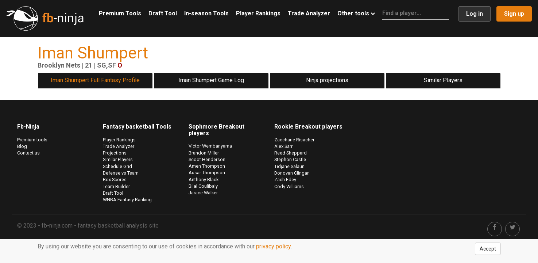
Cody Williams (289, 186)
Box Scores (115, 179)
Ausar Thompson (207, 172)
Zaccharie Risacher (294, 139)
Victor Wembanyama (210, 146)
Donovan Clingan (292, 173)
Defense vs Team (121, 173)
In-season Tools (206, 13)
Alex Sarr (283, 146)
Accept (488, 249)
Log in (474, 13)
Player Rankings (258, 13)
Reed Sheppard (290, 153)
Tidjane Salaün (289, 166)
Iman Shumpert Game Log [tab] (211, 80)
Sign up (514, 13)
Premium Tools (120, 13)
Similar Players (443, 80)
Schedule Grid (117, 166)
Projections (115, 153)
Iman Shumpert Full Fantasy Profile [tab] (95, 80)
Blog (22, 146)
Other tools (356, 13)
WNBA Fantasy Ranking (127, 199)
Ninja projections (327, 80)
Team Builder (116, 186)
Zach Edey (285, 179)
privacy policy (273, 246)
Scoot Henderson (207, 159)
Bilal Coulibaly (203, 186)
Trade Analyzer (309, 13)
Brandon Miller (204, 153)
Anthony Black (203, 179)
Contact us (28, 153)
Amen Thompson (207, 166)
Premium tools (32, 139)
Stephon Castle (290, 159)
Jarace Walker (203, 192)
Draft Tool (162, 13)
